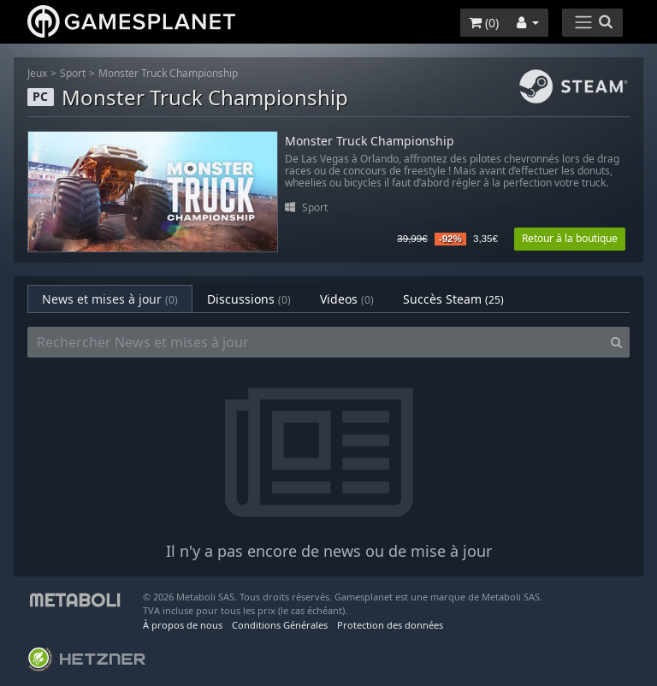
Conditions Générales (280, 624)
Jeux (37, 73)
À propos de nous (182, 624)
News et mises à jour (110, 299)
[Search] (616, 342)
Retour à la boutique (570, 238)
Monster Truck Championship (168, 73)
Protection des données (390, 624)
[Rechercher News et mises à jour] (315, 342)
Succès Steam (453, 299)
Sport (73, 73)
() (484, 23)
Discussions (249, 299)
